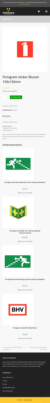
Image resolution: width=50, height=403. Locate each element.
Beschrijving (6, 116)
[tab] (6, 116)
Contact (5, 381)
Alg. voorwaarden (8, 391)
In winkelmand (16, 97)
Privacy (5, 384)
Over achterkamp (8, 377)
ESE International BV (24, 4)
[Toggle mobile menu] (46, 11)
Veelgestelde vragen (9, 387)
